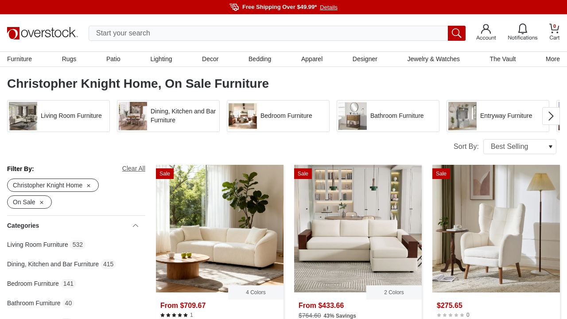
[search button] (457, 33)
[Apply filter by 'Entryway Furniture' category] (498, 116)
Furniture (19, 58)
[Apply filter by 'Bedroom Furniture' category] (278, 116)
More (553, 58)
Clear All (133, 168)
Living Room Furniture (37, 244)
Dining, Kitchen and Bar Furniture (53, 264)
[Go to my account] (486, 33)
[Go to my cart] (554, 33)
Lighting (161, 58)
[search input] (277, 33)
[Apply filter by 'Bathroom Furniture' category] (388, 116)
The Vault (503, 58)
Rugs (69, 58)
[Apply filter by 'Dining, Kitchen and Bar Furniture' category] (168, 116)
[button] (58, 116)
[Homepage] (42, 33)
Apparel (311, 58)
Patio (113, 58)
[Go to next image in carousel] (551, 116)
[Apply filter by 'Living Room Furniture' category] (58, 116)
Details (329, 7)
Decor (210, 58)
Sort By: (505, 146)
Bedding (260, 58)
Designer (365, 58)
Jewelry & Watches (433, 58)
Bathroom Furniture (34, 303)
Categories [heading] (72, 225)
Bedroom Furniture (33, 283)
